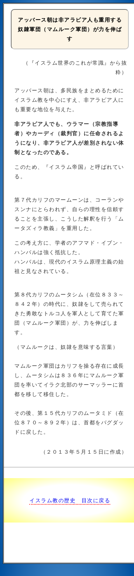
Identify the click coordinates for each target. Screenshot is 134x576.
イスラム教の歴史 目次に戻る (69, 500)
